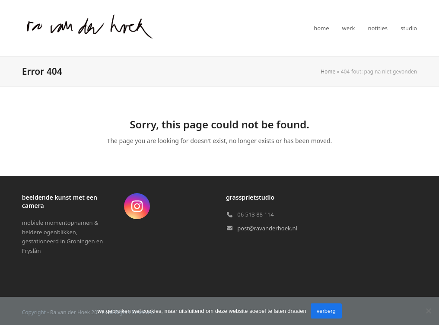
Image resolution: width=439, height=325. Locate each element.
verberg (326, 311)
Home (328, 71)
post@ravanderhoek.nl (267, 228)
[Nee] (428, 310)
